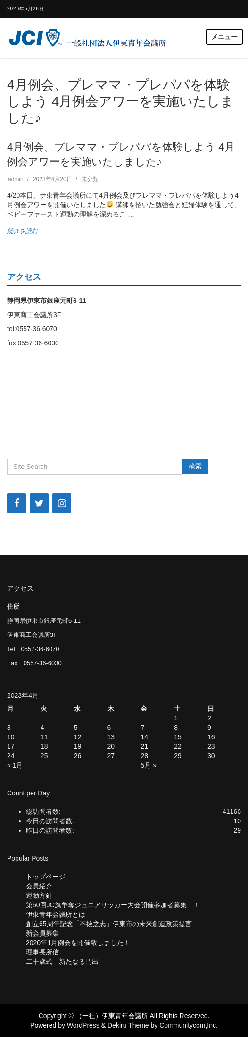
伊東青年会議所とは (55, 914)
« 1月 (15, 765)
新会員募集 (42, 933)
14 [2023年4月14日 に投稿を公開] (144, 737)
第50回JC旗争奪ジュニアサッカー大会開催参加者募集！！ (113, 905)
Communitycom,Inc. (188, 1025)
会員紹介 (39, 886)
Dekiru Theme (128, 1025)
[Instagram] (61, 503)
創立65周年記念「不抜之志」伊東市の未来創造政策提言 (109, 924)
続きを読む (22, 230)
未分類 (90, 179)
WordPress (83, 1025)
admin (16, 179)
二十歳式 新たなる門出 (62, 961)
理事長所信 (42, 952)
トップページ (46, 876)
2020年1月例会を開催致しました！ (78, 942)
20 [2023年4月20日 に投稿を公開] (111, 746)
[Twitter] (39, 503)
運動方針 (39, 895)
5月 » (148, 765)
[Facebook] (16, 503)
